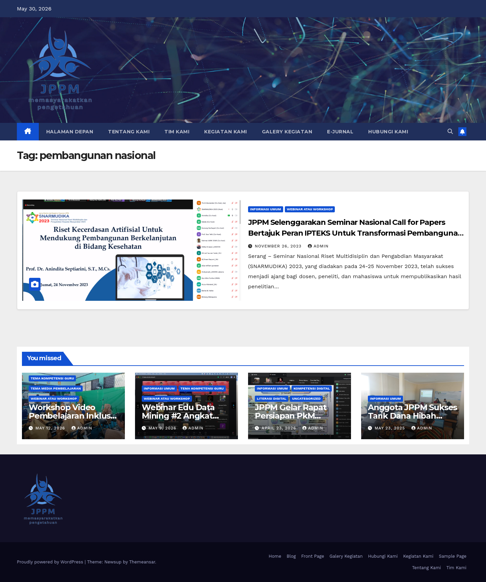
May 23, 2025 (391, 428)
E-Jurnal (340, 132)
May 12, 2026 (51, 428)
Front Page (312, 556)
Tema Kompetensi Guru (52, 378)
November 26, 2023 (279, 246)
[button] (450, 131)
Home (275, 556)
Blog (291, 556)
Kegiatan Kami (225, 132)
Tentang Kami (129, 132)
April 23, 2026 (280, 428)
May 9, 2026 (163, 428)
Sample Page (452, 556)
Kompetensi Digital (312, 388)
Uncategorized (306, 398)
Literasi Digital (271, 398)
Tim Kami (176, 132)
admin (318, 246)
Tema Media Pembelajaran (56, 388)
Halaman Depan (69, 132)
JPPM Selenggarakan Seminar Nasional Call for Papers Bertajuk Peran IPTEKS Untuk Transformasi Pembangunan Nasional (355, 233)
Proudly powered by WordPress (51, 561)
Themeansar (142, 561)
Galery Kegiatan (287, 132)
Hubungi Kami (388, 132)
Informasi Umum (265, 209)
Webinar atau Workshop (310, 209)
